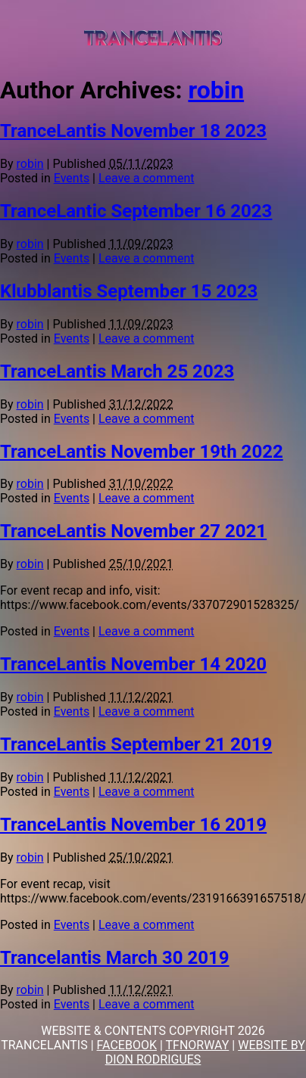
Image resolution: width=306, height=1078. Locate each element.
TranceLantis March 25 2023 (117, 371)
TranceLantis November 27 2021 (133, 531)
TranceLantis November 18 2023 (133, 130)
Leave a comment (146, 178)
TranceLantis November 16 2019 (133, 824)
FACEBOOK (127, 1045)
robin (216, 90)
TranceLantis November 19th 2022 (141, 451)
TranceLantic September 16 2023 (136, 211)
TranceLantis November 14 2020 (133, 664)
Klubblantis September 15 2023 (129, 291)
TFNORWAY (198, 1045)
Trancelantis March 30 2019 (115, 957)
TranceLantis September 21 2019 (136, 744)
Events (71, 178)
